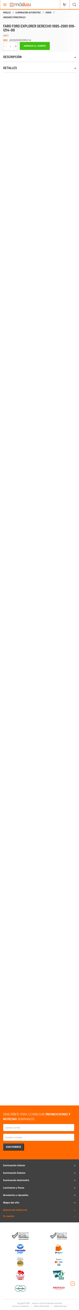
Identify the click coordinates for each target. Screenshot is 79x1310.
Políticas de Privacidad (41, 1306)
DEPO (6, 35)
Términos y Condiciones (20, 1306)
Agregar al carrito (35, 46)
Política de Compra (60, 1306)
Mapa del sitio (11, 1202)
